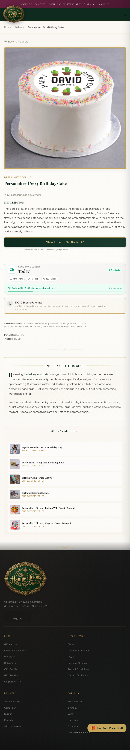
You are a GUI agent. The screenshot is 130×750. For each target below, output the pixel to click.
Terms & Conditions (78, 658)
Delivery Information (79, 639)
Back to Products (16, 41)
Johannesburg (12, 690)
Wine (70, 702)
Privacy (63, 744)
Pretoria (8, 709)
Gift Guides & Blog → (79, 721)
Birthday (72, 696)
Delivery (19, 27)
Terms (53, 744)
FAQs (71, 645)
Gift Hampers (11, 633)
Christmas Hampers (15, 639)
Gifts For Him (11, 658)
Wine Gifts (10, 645)
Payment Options (77, 651)
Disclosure (74, 744)
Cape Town (10, 696)
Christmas (73, 715)
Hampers (73, 709)
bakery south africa (40, 374)
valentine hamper (34, 402)
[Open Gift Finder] (106, 728)
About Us (73, 633)
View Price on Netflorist (65, 242)
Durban (8, 702)
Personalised (75, 690)
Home (7, 27)
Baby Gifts (10, 651)
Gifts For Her (11, 664)
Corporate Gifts (12, 670)
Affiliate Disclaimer (78, 664)
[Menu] (126, 14)
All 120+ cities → (12, 715)
